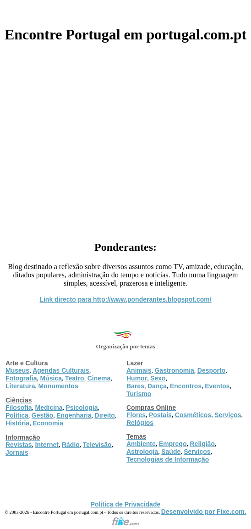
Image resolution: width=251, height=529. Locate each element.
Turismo (138, 393)
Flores (136, 415)
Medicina (49, 407)
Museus (17, 370)
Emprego (173, 443)
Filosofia (18, 407)
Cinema (99, 378)
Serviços (227, 415)
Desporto (211, 370)
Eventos (217, 386)
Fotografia (21, 378)
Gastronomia (174, 370)
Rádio (71, 444)
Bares (135, 386)
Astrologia (142, 451)
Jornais (16, 452)
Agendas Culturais (61, 370)
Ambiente (141, 443)
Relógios (139, 422)
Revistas (18, 444)
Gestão (42, 415)
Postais (160, 415)
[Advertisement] (125, 138)
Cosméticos (193, 415)
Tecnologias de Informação (167, 459)
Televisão (97, 444)
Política (16, 415)
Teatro (74, 378)
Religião (202, 443)
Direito (105, 415)
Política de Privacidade (126, 504)
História (17, 423)
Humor (136, 378)
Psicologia (81, 407)
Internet (47, 444)
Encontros (186, 386)
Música (50, 378)
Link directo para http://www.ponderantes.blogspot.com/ (125, 299)
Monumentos (58, 386)
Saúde (170, 451)
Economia (48, 423)
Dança (157, 386)
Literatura (20, 386)
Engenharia (73, 415)
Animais (138, 370)
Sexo (157, 378)
